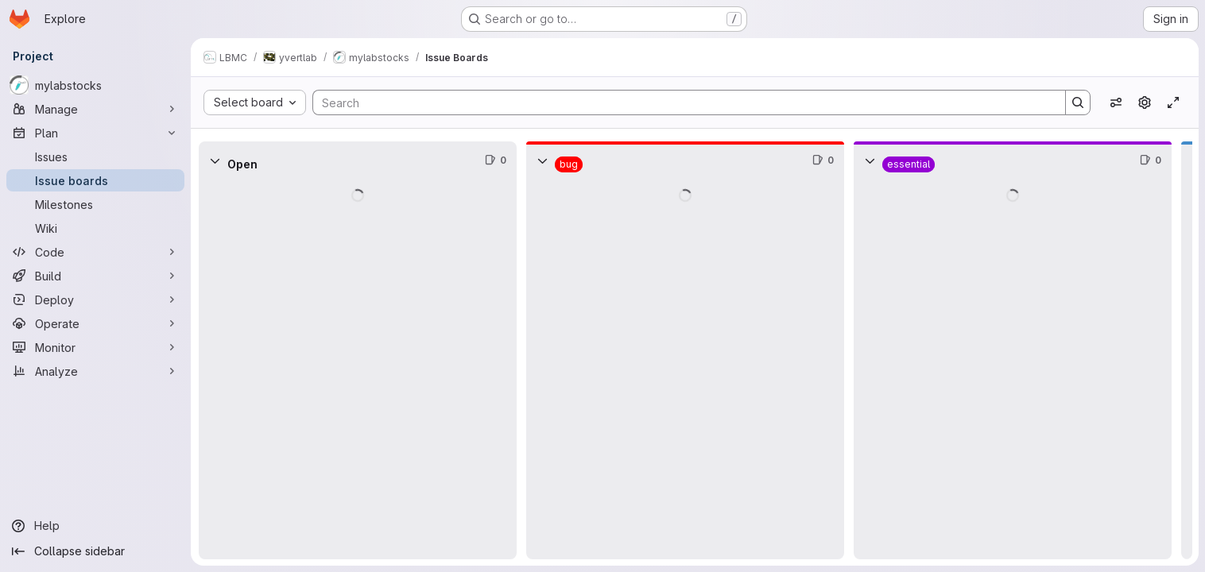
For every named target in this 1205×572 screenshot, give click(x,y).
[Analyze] (95, 371)
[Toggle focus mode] (1173, 102)
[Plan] (95, 133)
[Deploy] (95, 299)
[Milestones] (95, 204)
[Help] (95, 526)
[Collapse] (214, 160)
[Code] (95, 252)
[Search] (681, 102)
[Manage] (95, 109)
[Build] (95, 276)
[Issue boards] (95, 180)
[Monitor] (95, 347)
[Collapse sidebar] (95, 551)
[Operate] (95, 323)
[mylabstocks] (95, 85)
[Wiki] (95, 228)
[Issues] (95, 156)
